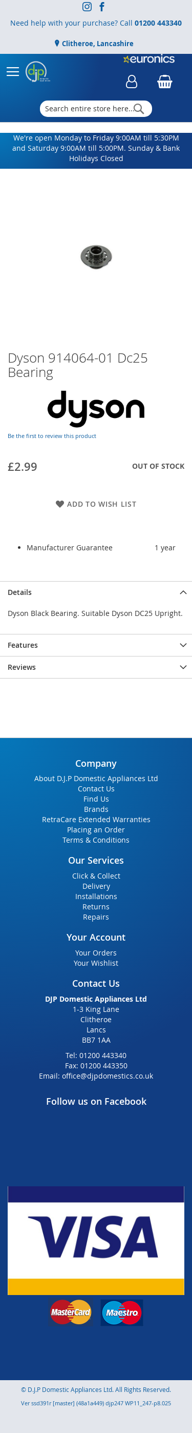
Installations (96, 896)
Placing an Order (96, 829)
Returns (96, 906)
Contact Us (96, 788)
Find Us (96, 799)
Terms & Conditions (96, 840)
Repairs (96, 917)
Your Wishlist (96, 963)
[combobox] (96, 109)
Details (20, 592)
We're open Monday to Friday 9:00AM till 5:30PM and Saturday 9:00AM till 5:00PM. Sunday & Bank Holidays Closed (96, 148)
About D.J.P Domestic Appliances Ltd (96, 778)
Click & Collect (96, 876)
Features (23, 645)
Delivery (96, 886)
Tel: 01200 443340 (96, 1055)
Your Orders (96, 953)
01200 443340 (158, 23)
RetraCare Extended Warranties (96, 819)
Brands (96, 809)
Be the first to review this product (52, 436)
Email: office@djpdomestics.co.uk (96, 1076)
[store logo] (38, 72)
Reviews (22, 667)
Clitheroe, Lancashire (97, 43)
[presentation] (96, 592)
